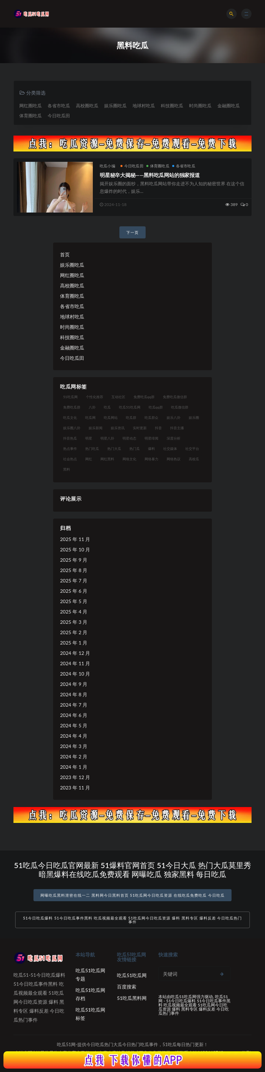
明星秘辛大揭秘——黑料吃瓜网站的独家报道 (150, 175)
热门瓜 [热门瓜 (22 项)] (134, 448)
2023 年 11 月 (75, 787)
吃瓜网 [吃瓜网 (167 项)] (90, 417)
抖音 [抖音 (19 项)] (158, 428)
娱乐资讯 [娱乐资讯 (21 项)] (118, 428)
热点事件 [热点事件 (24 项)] (70, 448)
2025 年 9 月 (73, 560)
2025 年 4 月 (73, 611)
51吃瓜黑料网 (132, 998)
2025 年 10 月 (75, 549)
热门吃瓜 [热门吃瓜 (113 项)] (92, 448)
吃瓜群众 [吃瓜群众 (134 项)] (151, 417)
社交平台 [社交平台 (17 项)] (192, 448)
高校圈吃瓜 (87, 105)
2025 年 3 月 (73, 622)
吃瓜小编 (107, 166)
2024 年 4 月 (73, 736)
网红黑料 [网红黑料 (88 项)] (107, 459)
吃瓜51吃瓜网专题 (90, 974)
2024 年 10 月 (75, 674)
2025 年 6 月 (73, 591)
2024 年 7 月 (73, 705)
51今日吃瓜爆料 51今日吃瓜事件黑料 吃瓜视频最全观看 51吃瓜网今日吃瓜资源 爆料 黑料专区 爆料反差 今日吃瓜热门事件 (132, 920)
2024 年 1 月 (73, 767)
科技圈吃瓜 (172, 105)
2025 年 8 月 (73, 570)
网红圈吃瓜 (30, 105)
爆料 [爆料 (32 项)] (151, 448)
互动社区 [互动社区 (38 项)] (118, 397)
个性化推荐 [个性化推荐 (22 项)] (94, 397)
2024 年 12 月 (75, 653)
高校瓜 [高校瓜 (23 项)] (194, 459)
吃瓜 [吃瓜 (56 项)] (107, 407)
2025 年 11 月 (75, 539)
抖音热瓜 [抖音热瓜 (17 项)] (70, 438)
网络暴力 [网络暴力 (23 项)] (151, 459)
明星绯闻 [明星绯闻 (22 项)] (151, 438)
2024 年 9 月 (73, 684)
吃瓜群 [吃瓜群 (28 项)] (131, 417)
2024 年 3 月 (73, 746)
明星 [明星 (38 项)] (88, 438)
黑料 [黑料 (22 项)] (66, 469)
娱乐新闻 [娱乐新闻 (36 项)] (95, 428)
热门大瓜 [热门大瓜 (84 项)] (114, 448)
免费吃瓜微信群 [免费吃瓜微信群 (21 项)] (175, 397)
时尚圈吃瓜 (200, 105)
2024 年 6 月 (73, 715)
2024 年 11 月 (75, 663)
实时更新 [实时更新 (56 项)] (140, 428)
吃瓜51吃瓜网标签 (90, 1014)
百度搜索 (126, 987)
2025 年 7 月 (73, 580)
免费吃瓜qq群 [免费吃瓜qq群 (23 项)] (144, 397)
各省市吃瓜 (59, 105)
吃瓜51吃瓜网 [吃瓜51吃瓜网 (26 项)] (129, 407)
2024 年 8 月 (73, 694)
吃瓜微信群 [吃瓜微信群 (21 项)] (179, 407)
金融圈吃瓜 (228, 105)
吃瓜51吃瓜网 (132, 975)
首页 (65, 254)
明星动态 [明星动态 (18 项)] (129, 438)
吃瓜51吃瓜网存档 (90, 994)
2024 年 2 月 (73, 756)
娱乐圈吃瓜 (115, 105)
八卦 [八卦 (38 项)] (92, 407)
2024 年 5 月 (73, 725)
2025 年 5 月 (73, 601)
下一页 (132, 232)
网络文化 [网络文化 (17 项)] (129, 459)
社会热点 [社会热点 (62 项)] (70, 459)
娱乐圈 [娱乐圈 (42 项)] (194, 417)
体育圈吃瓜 (30, 115)
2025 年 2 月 (73, 632)
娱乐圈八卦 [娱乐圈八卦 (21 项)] (71, 428)
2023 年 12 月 (75, 777)
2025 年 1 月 (73, 643)
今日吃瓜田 (59, 115)
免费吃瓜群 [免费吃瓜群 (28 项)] (71, 407)
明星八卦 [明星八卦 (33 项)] (107, 438)
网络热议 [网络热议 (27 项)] (173, 459)
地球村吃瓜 (143, 105)
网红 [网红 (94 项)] (88, 459)
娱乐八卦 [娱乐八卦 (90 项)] (173, 417)
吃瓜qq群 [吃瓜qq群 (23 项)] (156, 407)
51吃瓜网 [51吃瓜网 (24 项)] (70, 397)
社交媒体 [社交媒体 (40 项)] (170, 448)
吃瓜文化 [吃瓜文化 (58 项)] (70, 417)
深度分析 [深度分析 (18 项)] (173, 438)
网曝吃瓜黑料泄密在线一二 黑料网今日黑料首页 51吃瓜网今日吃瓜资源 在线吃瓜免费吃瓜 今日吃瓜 (132, 895)
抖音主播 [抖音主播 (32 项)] (177, 428)
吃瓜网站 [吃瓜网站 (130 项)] (111, 417)
